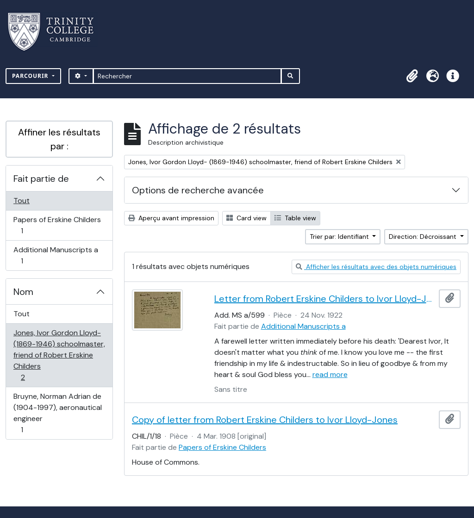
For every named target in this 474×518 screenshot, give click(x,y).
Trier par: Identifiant (340, 236)
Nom (23, 292)
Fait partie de (41, 179)
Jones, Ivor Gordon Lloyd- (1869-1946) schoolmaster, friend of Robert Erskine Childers (59, 355)
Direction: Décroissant (423, 236)
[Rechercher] (187, 76)
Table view (295, 218)
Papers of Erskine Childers (57, 225)
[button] (412, 76)
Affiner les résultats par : (59, 139)
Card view (246, 218)
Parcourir (31, 76)
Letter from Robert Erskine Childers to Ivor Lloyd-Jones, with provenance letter (325, 298)
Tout (21, 200)
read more (330, 374)
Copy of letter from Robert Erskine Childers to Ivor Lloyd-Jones (265, 419)
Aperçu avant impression (171, 218)
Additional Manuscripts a (55, 255)
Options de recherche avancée (198, 190)
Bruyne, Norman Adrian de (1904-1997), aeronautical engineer (57, 412)
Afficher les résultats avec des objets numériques (376, 266)
